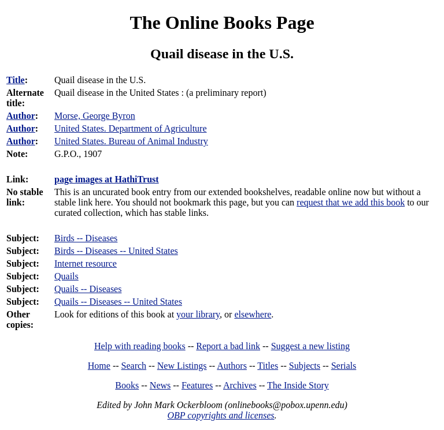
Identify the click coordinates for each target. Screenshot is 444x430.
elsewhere (252, 314)
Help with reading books (140, 346)
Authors (232, 366)
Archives (240, 385)
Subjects (304, 366)
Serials (344, 366)
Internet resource (85, 263)
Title (15, 80)
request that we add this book (351, 202)
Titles (267, 366)
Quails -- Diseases (87, 289)
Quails (66, 276)
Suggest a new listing (310, 346)
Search (134, 366)
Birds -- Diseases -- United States (116, 251)
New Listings (182, 366)
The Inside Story (298, 385)
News (160, 385)
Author (20, 116)
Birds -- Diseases (85, 238)
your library (198, 314)
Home (99, 366)
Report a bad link (228, 346)
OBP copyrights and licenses (220, 415)
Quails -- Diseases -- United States (118, 301)
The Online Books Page (222, 22)
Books (127, 385)
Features (197, 385)
